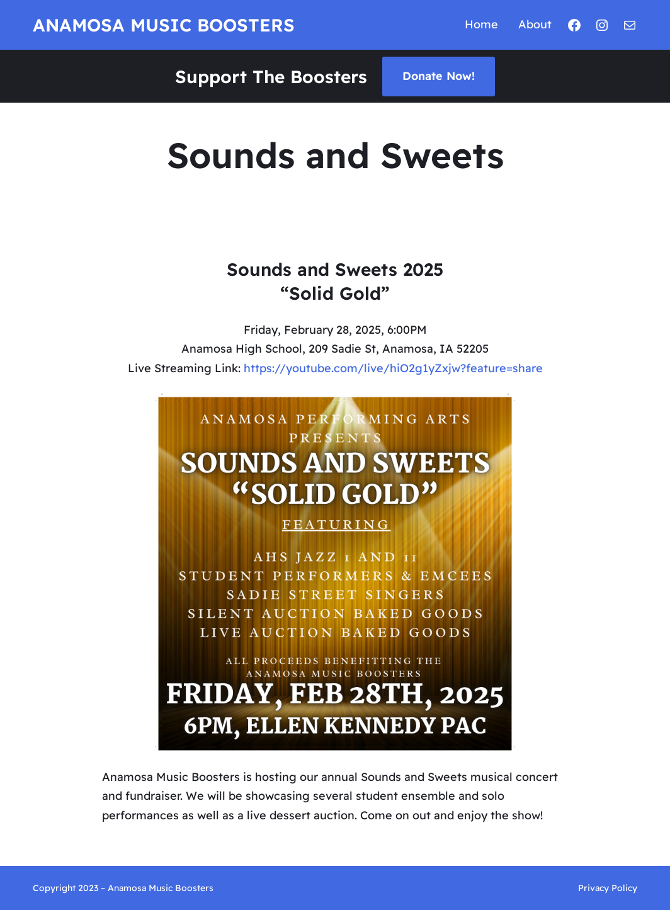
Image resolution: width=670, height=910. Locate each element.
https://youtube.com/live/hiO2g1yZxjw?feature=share (393, 368)
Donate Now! (438, 76)
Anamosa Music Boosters (164, 25)
